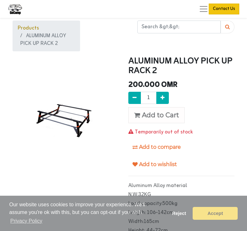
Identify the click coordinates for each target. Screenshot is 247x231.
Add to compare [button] (157, 147)
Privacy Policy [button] (26, 221)
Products (28, 28)
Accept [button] (215, 213)
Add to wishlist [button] (155, 164)
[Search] (227, 27)
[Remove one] (134, 98)
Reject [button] (179, 213)
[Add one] (162, 98)
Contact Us (224, 9)
